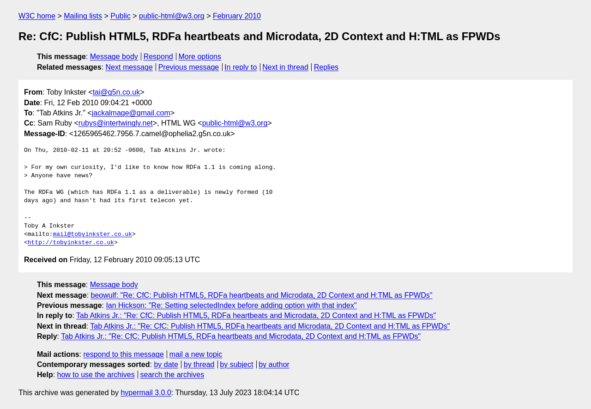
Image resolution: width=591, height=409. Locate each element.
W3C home (36, 16)
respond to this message (123, 354)
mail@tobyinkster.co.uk (92, 234)
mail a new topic (196, 354)
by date (166, 364)
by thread (199, 364)
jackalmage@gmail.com (131, 113)
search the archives (172, 375)
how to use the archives (96, 375)
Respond (158, 56)
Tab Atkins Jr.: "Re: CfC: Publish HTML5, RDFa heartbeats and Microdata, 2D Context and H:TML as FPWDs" (256, 315)
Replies (326, 67)
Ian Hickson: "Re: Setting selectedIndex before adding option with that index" (231, 305)
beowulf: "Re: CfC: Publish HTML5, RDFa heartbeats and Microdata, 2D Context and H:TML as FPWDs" (262, 295)
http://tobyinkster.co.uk (71, 243)
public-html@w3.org (172, 16)
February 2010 (237, 16)
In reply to (240, 67)
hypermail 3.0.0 (146, 393)
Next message (129, 67)
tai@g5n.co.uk (116, 92)
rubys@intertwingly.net (115, 123)
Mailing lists (83, 16)
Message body (114, 56)
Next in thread (285, 67)
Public (120, 16)
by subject (236, 364)
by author (274, 364)
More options (200, 56)
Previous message (188, 67)
